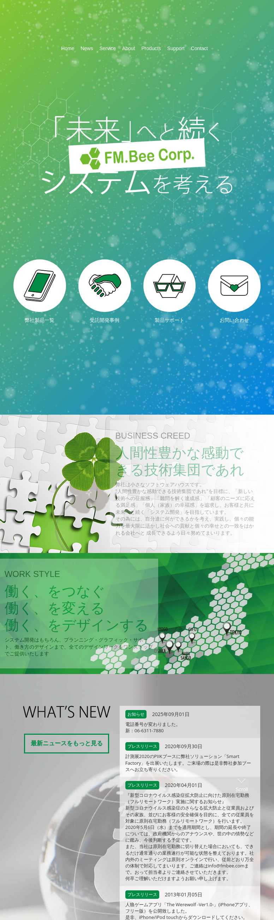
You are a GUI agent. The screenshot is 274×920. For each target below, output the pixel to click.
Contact (199, 48)
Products (151, 48)
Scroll (242, 198)
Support (176, 48)
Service (107, 48)
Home (67, 48)
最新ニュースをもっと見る (67, 743)
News (87, 48)
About (128, 48)
